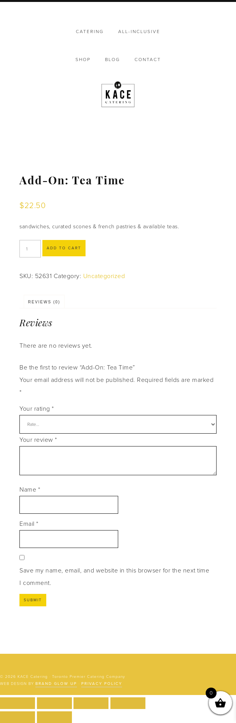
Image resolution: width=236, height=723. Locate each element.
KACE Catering (118, 94)
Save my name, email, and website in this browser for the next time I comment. (114, 577)
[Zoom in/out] (17, 703)
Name (29, 490)
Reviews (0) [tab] (44, 302)
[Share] (90, 703)
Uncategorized (104, 276)
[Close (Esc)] (127, 703)
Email (28, 524)
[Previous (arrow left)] (17, 717)
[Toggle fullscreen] (54, 703)
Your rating (36, 409)
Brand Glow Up (56, 683)
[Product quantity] (30, 248)
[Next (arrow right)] (54, 717)
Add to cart (64, 248)
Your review (38, 440)
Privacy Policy (101, 683)
